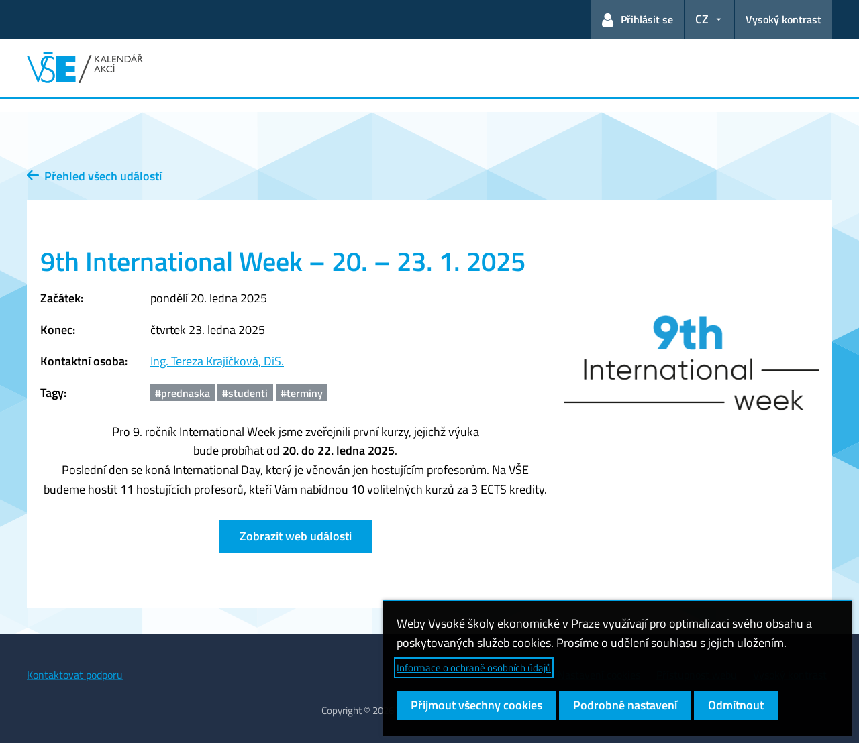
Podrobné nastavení (625, 705)
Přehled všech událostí (94, 176)
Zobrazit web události (296, 536)
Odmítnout (736, 705)
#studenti (245, 393)
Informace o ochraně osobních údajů (474, 667)
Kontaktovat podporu (75, 675)
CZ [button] (702, 19)
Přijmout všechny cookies (476, 705)
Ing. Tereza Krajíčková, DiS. (217, 361)
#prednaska (182, 393)
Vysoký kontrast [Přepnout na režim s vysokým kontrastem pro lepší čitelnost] (783, 19)
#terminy (302, 393)
